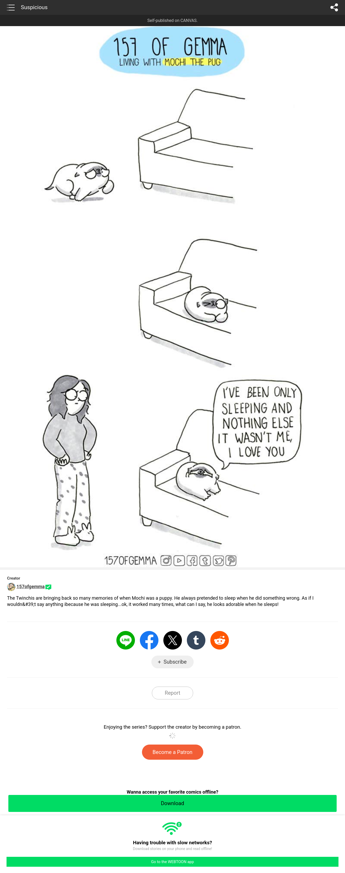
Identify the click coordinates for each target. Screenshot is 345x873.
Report (172, 693)
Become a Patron (173, 752)
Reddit (219, 640)
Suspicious (34, 7)
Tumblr (196, 640)
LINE (125, 640)
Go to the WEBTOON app (172, 861)
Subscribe (175, 662)
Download (172, 803)
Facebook (149, 640)
